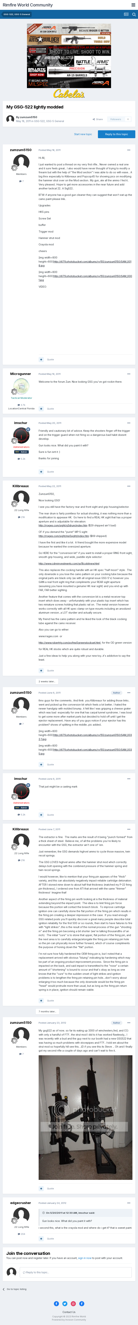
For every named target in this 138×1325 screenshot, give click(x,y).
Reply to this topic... (36, 1272)
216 (21, 517)
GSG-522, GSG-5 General (49, 121)
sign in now (84, 1257)
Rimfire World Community (28, 5)
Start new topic (83, 134)
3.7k (21, 404)
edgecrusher (20, 1203)
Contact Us (69, 1312)
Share (98, 119)
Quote (50, 359)
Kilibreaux (21, 486)
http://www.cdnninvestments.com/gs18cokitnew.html (69, 563)
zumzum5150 (28, 117)
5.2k (21, 458)
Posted (50, 150)
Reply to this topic (116, 134)
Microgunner (20, 374)
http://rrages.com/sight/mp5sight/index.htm (64, 535)
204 (21, 1233)
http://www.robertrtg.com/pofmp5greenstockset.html (70, 642)
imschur (20, 423)
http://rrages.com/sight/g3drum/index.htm (63, 525)
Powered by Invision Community (69, 1319)
